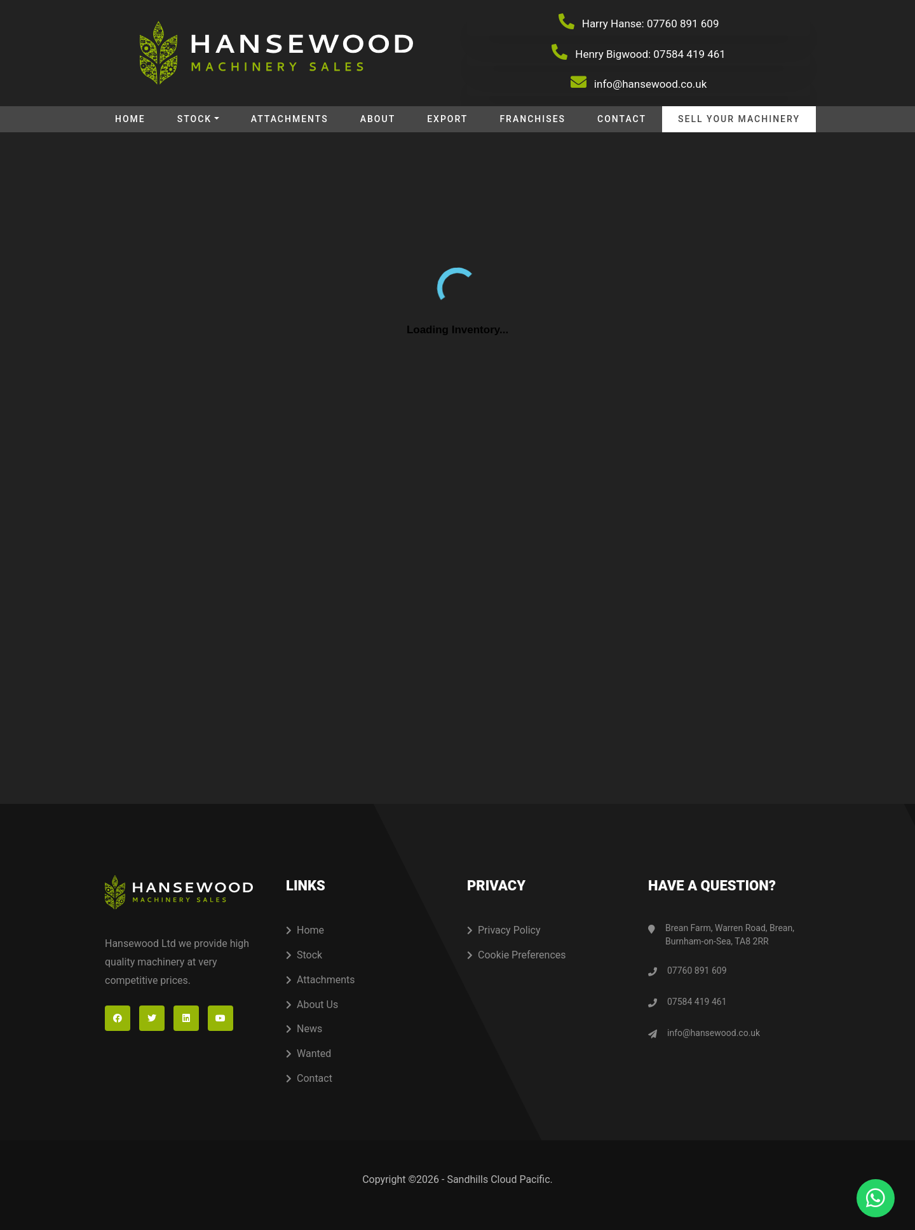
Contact (621, 119)
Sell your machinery (739, 119)
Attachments (290, 119)
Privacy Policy (504, 930)
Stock (194, 119)
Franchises (532, 119)
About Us (312, 1005)
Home (130, 119)
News (304, 1029)
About (377, 119)
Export (447, 119)
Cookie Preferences (516, 955)
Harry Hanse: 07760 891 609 (639, 21)
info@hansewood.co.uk (639, 82)
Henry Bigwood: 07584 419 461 (639, 52)
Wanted (308, 1053)
